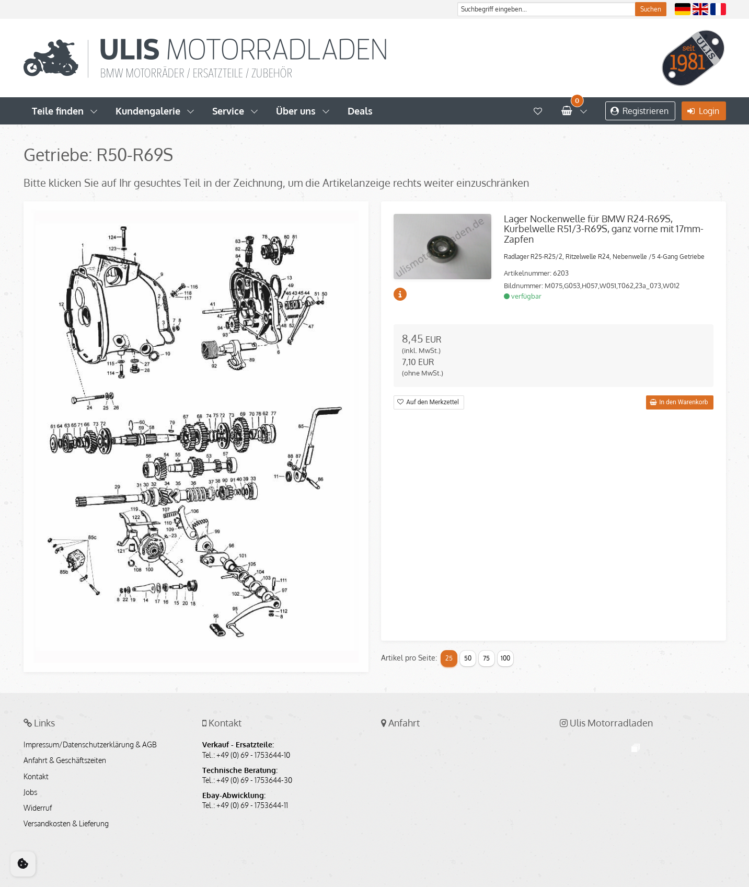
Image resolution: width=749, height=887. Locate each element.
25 (449, 658)
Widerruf (38, 808)
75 (486, 658)
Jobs (30, 792)
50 (467, 658)
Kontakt (36, 776)
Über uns (296, 111)
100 (505, 658)
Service (228, 111)
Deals (360, 111)
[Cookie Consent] (23, 864)
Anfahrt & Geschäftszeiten (65, 760)
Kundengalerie (148, 111)
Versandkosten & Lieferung (66, 824)
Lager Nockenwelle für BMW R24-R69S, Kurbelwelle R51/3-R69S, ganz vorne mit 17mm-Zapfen (604, 229)
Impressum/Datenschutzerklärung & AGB (90, 745)
